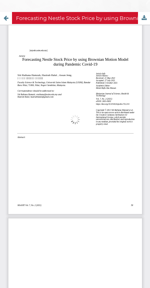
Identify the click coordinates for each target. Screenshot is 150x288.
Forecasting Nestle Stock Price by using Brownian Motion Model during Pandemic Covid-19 (83, 18)
